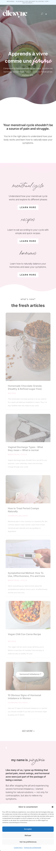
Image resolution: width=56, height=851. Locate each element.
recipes (12, 393)
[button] (52, 807)
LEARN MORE (28, 274)
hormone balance (18, 516)
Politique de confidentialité (32, 847)
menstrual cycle (17, 454)
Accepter (28, 829)
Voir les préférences (28, 842)
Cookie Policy (18, 847)
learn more (28, 207)
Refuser (28, 835)
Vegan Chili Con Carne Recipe (24, 634)
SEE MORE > (28, 731)
